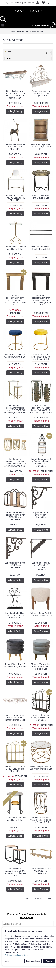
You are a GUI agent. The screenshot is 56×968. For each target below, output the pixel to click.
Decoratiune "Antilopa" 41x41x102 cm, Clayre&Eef (15, 146)
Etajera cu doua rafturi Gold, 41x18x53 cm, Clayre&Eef (15, 768)
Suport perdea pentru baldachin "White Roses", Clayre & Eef (15, 717)
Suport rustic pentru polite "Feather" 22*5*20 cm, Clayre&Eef (41, 566)
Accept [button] (49, 961)
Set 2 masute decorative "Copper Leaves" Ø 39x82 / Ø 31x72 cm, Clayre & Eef (41, 409)
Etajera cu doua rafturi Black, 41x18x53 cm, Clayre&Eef (41, 717)
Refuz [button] (7, 961)
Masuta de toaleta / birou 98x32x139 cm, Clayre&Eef (15, 197)
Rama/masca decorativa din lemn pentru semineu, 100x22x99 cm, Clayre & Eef (15, 300)
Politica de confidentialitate (16, 955)
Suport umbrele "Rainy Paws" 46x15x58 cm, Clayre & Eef (15, 615)
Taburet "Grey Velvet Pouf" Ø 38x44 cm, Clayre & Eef (40, 666)
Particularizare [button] (33, 961)
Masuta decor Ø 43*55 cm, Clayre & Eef (15, 818)
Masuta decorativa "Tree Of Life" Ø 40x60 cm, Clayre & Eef (40, 819)
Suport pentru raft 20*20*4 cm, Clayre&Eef (41, 514)
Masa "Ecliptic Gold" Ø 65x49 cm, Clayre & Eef (41, 767)
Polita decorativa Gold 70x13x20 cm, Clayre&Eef (41, 871)
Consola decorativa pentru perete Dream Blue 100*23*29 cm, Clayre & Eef (15, 94)
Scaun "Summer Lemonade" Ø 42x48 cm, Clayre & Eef (40, 356)
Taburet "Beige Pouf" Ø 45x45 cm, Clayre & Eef (41, 614)
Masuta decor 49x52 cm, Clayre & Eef (40, 196)
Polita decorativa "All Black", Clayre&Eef (40, 248)
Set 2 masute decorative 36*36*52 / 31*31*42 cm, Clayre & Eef (15, 872)
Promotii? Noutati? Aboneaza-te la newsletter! (26, 916)
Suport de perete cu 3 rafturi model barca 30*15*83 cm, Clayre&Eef (41, 462)
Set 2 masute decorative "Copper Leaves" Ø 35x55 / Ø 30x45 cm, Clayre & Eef (15, 409)
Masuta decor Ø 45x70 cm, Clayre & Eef (15, 248)
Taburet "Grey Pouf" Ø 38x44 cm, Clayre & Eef (15, 665)
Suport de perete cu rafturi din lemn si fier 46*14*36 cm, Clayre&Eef (15, 515)
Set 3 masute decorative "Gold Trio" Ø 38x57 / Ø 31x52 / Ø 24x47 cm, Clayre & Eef (15, 462)
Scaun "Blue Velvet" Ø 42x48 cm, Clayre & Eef (15, 355)
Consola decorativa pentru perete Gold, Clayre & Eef (41, 93)
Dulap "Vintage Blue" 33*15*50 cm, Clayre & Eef (41, 146)
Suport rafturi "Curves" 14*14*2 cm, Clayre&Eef (15, 565)
